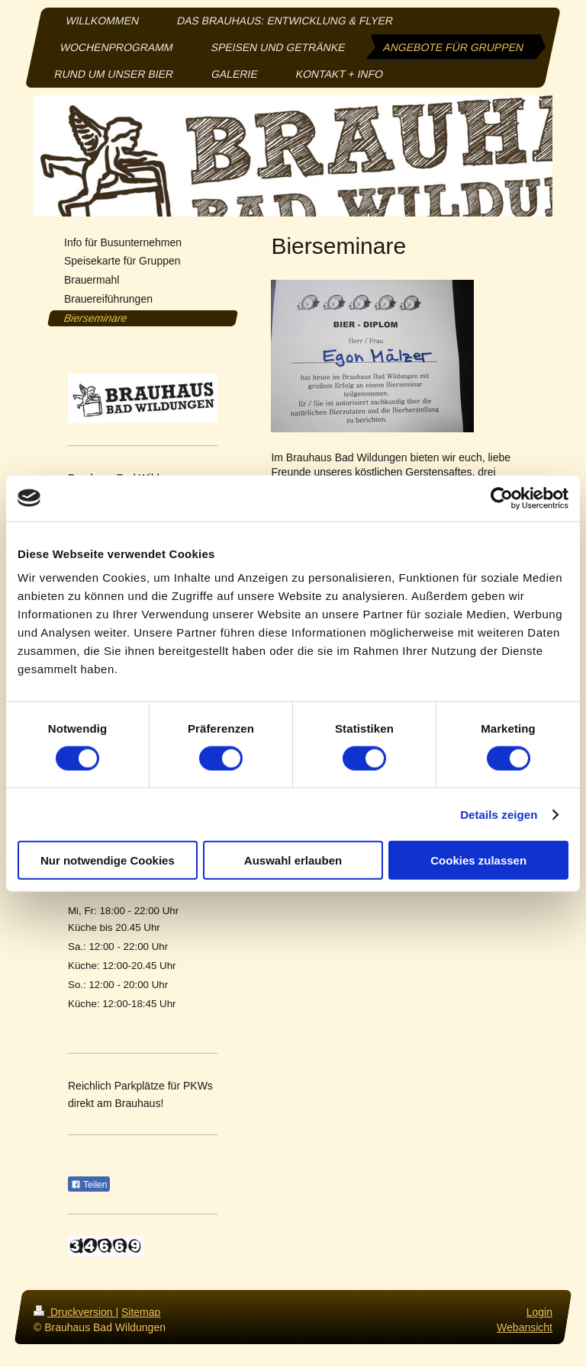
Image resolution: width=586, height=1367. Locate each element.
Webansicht (524, 1326)
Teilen (89, 1184)
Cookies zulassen (478, 860)
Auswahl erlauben (293, 860)
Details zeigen (498, 813)
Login (539, 1312)
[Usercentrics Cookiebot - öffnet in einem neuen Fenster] (501, 497)
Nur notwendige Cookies (107, 860)
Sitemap (140, 1312)
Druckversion (74, 1312)
